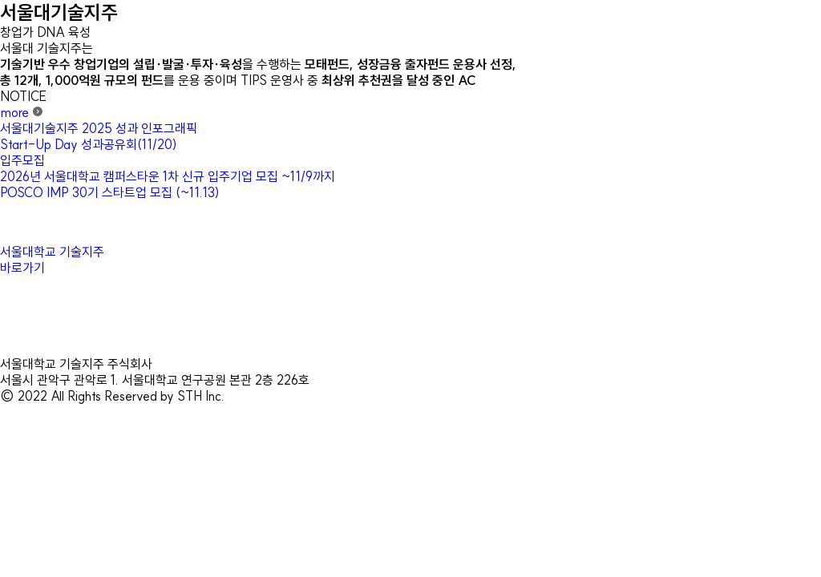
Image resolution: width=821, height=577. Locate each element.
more (22, 112)
